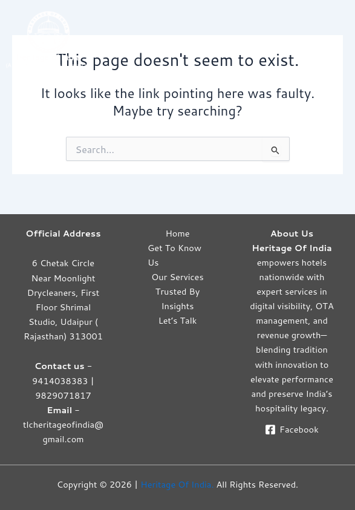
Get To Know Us (174, 255)
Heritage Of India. (176, 484)
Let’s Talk (177, 320)
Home (177, 233)
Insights (177, 305)
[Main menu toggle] (336, 38)
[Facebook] (291, 429)
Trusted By (177, 291)
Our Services (177, 276)
